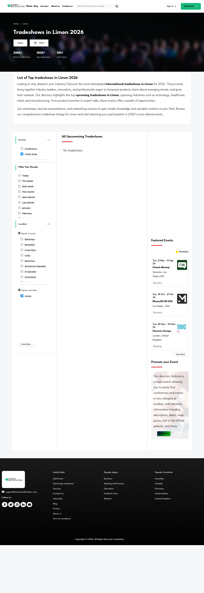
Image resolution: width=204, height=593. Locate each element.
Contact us (67, 6)
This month (26, 191)
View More (26, 344)
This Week (25, 180)
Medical (107, 499)
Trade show (28, 154)
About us (55, 6)
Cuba (25, 255)
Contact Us (58, 493)
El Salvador (28, 271)
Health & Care (111, 493)
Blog (36, 6)
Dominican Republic (33, 266)
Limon (25, 24)
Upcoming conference (63, 483)
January (24, 207)
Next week (25, 186)
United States (161, 493)
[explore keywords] (96, 6)
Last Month (26, 202)
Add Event (163, 434)
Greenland (28, 276)
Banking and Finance (114, 483)
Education (109, 489)
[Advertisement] (170, 183)
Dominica (27, 260)
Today (23, 175)
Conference (28, 148)
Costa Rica (28, 250)
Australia (159, 479)
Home (29, 6)
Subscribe (57, 499)
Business (108, 479)
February (25, 213)
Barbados (27, 244)
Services (44, 6)
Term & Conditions (62, 519)
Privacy (56, 509)
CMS (126, 539)
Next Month (26, 197)
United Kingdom (163, 499)
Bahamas (27, 239)
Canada (159, 483)
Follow (20, 43)
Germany (159, 489)
